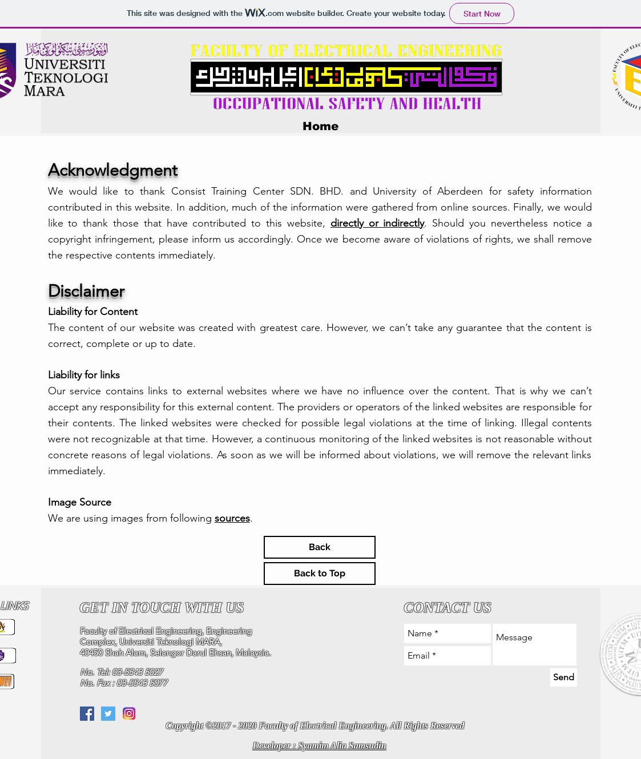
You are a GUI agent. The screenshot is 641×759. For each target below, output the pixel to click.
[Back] (320, 547)
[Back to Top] (320, 573)
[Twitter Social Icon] (108, 713)
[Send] (563, 677)
